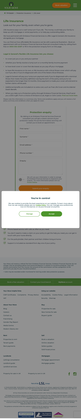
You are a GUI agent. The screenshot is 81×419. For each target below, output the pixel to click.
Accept (51, 214)
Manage (29, 214)
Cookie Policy (41, 205)
